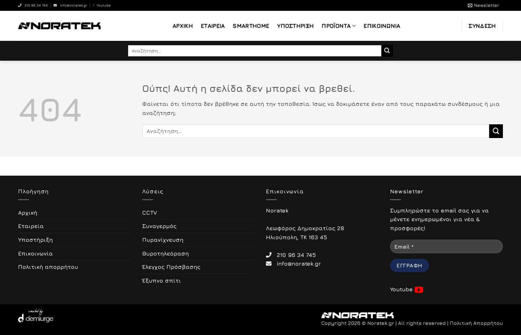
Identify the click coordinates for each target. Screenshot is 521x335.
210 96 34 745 (33, 5)
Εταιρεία (213, 25)
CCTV (149, 212)
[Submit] (387, 50)
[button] (483, 5)
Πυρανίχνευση (162, 239)
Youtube (101, 5)
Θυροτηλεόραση (165, 253)
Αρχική (183, 25)
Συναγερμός (159, 226)
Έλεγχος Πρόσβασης (171, 266)
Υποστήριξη (295, 25)
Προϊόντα (339, 25)
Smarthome (251, 25)
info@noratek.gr (70, 5)
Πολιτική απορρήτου (48, 266)
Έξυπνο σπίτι (161, 280)
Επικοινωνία (382, 25)
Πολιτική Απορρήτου (476, 323)
